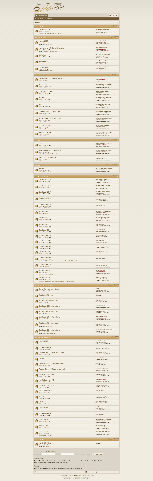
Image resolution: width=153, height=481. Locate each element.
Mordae (102, 229)
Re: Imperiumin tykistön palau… (104, 204)
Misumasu (102, 199)
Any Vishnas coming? (101, 316)
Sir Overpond (53, 153)
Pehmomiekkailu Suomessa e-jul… (104, 78)
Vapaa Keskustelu (40, 75)
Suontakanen (103, 151)
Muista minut (89, 454)
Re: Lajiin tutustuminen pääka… (104, 150)
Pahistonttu (103, 246)
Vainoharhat (43, 432)
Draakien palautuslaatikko (102, 179)
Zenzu (101, 158)
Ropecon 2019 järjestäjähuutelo (104, 118)
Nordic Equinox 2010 (46, 385)
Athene (102, 331)
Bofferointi (43, 84)
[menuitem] (110, 15)
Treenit (41, 98)
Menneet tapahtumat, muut (43, 338)
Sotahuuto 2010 (45, 235)
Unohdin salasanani (80, 454)
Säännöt (47, 260)
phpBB (75, 475)
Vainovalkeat (103, 62)
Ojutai (101, 193)
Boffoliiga (42, 55)
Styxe (101, 240)
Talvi (82, 468)
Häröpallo (102, 68)
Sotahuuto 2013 (45, 218)
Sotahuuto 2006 (45, 257)
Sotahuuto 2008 (45, 246)
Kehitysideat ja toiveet (49, 274)
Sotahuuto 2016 (45, 198)
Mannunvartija (46, 446)
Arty (71, 477)
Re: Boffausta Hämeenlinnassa (103, 97)
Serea (101, 363)
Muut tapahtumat (40, 38)
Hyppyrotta (102, 133)
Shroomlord (103, 251)
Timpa (101, 92)
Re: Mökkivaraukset (101, 40)
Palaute (67, 260)
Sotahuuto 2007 (45, 252)
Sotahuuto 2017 (45, 192)
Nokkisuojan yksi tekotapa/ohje (104, 84)
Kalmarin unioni (48, 207)
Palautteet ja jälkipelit (69, 281)
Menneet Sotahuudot (41, 176)
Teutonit (73, 260)
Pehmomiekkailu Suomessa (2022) (51, 78)
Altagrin (102, 98)
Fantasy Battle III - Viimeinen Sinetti (51, 353)
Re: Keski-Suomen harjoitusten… (104, 157)
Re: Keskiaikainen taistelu (102, 125)
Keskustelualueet (42, 15)
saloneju (102, 49)
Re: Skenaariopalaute (101, 413)
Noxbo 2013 (43, 341)
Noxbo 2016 (43, 41)
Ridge (101, 85)
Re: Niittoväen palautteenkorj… (103, 191)
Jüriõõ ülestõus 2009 (46, 391)
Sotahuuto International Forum (44, 285)
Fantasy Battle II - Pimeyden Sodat (51, 364)
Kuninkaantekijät (45, 347)
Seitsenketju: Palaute (101, 60)
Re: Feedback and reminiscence (104, 329)
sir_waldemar (103, 368)
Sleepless (102, 235)
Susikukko (45, 51)
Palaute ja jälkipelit (50, 33)
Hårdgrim (102, 290)
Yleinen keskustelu (45, 132)
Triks (101, 56)
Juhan (101, 390)
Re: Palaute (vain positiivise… (103, 211)
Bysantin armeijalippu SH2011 (103, 111)
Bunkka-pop (103, 396)
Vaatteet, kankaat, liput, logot (49, 111)
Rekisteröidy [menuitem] (117, 16)
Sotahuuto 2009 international (49, 300)
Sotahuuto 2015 (45, 204)
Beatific (45, 101)
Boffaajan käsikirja (45, 125)
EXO (101, 105)
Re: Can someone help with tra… (104, 322)
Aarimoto (55, 128)
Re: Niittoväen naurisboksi (102, 29)
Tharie (101, 408)
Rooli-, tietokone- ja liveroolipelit (50, 118)
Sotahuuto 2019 (45, 180)
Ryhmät (37, 140)
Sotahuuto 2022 (45, 278)
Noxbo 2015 (43, 426)
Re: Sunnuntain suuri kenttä (103, 197)
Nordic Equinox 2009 (46, 380)
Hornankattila (44, 67)
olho (101, 169)
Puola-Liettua (80, 260)
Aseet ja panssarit (45, 91)
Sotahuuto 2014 (45, 211)
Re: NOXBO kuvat (100, 340)
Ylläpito (45, 87)
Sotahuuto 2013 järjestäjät (49, 333)
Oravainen (102, 311)
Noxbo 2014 (43, 407)
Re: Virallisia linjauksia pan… (103, 217)
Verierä (41, 396)
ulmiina (102, 426)
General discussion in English (49, 289)
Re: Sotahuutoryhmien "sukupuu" (104, 132)
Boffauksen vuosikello (101, 277)
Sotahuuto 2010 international (49, 317)
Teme (51, 44)
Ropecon (102, 119)
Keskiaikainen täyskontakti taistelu (51, 48)
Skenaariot (53, 260)
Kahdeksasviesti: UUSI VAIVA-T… (104, 431)
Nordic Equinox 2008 (46, 374)
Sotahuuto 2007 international (49, 311)
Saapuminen (61, 260)
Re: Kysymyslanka (100, 425)
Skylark (102, 305)
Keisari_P (102, 42)
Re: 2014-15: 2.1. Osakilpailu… (103, 54)
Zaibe (50, 51)
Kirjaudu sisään (39, 18)
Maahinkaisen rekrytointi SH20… (104, 143)
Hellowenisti (46, 44)
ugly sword (102, 265)
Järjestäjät (38, 165)
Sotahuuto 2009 (45, 241)
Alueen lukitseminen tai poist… (103, 47)
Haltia (101, 257)
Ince (44, 160)
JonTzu (45, 128)
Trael (101, 414)
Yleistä (41, 168)
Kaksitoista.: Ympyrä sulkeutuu (104, 419)
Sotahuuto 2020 (45, 264)
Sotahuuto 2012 (45, 224)
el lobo (101, 205)
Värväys (42, 143)
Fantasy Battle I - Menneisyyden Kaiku (52, 369)
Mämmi (102, 180)
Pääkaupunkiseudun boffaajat (50, 150)
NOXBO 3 (42, 358)
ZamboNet (60, 128)
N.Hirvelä (54, 51)
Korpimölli (102, 347)
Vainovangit (43, 61)
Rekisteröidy (49, 18)
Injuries (97, 288)
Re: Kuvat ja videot (100, 270)
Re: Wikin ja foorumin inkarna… (104, 168)
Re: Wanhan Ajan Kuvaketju (103, 406)
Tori (40, 104)
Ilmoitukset (58, 33)
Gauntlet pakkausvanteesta (102, 91)
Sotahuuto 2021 (45, 270)
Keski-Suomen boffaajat (47, 157)
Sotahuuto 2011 (45, 230)
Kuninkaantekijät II (45, 413)
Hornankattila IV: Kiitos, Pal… (103, 67)
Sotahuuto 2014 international (49, 330)
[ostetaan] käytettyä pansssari (103, 104)
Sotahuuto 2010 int (46, 295)
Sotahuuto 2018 (45, 186)
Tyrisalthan (102, 278)
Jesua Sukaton (103, 31)
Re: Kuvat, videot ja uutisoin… (103, 185)
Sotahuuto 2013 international (49, 323)
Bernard (102, 324)
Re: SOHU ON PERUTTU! (102, 264)
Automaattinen (103, 401)
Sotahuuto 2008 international (49, 306)
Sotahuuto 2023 (45, 30)
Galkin (101, 187)
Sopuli (49, 221)
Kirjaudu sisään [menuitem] (114, 16)
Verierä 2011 (43, 402)
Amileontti (102, 342)
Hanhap (102, 374)
